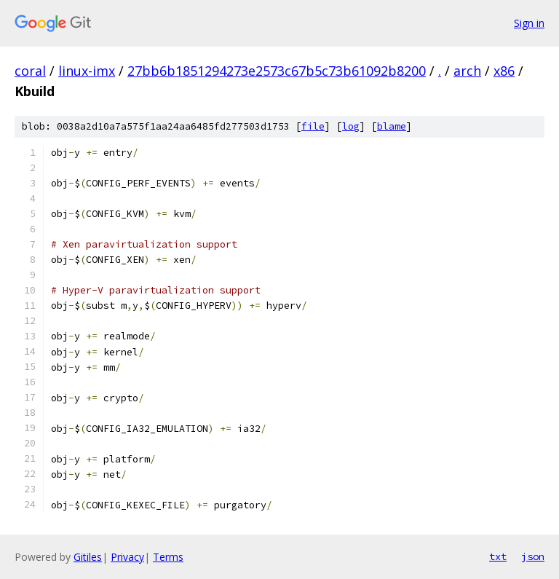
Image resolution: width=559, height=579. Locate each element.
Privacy (127, 557)
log (351, 126)
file (313, 126)
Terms (168, 557)
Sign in (529, 23)
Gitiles (88, 557)
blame (391, 126)
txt (498, 556)
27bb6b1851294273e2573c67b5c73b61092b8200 (276, 70)
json (532, 556)
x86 (504, 70)
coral (30, 70)
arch (467, 70)
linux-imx (86, 70)
